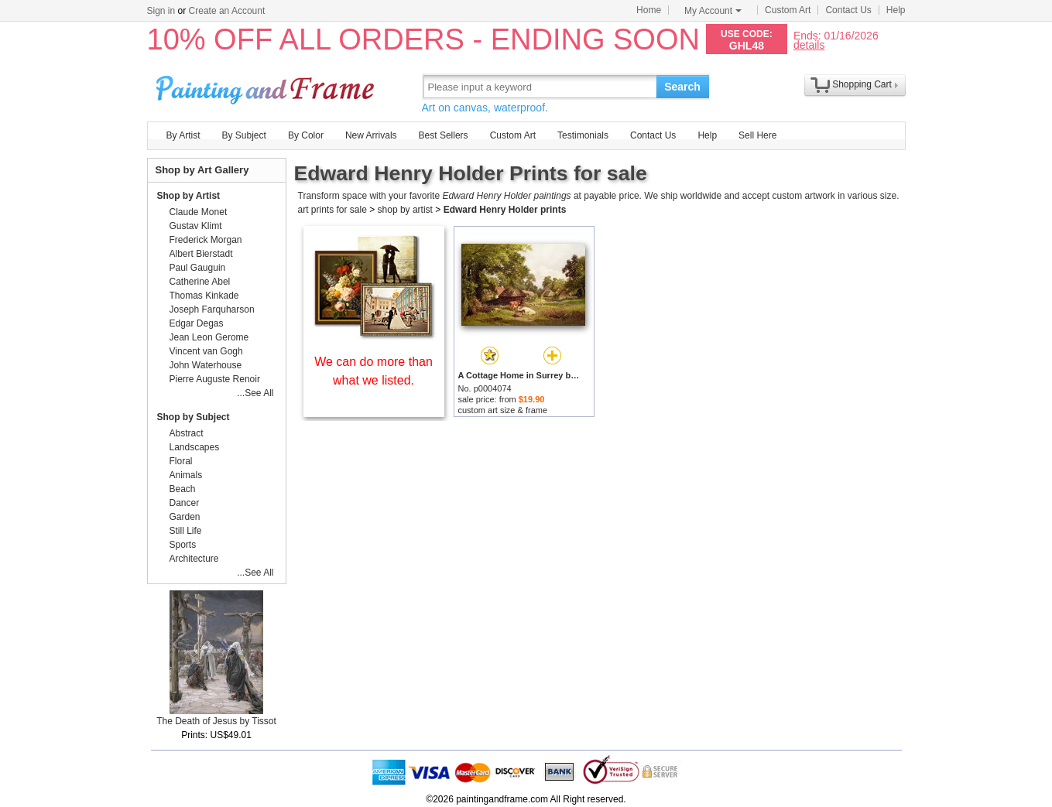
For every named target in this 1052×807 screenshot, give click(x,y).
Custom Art (787, 10)
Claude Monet (199, 212)
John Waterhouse (206, 365)
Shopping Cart (862, 84)
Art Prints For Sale (267, 86)
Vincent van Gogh (206, 351)
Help (896, 10)
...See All (255, 393)
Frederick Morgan (206, 239)
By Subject (244, 135)
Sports (183, 544)
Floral (181, 461)
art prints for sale (332, 209)
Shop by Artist (189, 195)
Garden (185, 516)
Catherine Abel (200, 281)
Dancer (185, 503)
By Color (306, 135)
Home (648, 10)
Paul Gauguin (198, 267)
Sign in (161, 10)
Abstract (187, 433)
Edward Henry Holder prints (505, 209)
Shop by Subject (193, 417)
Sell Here (757, 135)
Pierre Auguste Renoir (215, 379)
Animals (186, 475)
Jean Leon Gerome (209, 337)
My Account (713, 10)
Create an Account (227, 10)
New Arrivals (371, 135)
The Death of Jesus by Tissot (216, 721)
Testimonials (582, 135)
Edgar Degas (197, 323)
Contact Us (848, 10)
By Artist (183, 135)
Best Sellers (443, 135)
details (808, 44)
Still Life (186, 530)
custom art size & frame (503, 410)
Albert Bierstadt (201, 253)
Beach (183, 489)
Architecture (194, 558)
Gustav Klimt (196, 226)
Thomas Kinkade (204, 295)
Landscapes (195, 447)
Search (682, 86)
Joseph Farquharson (212, 309)
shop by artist (405, 209)
